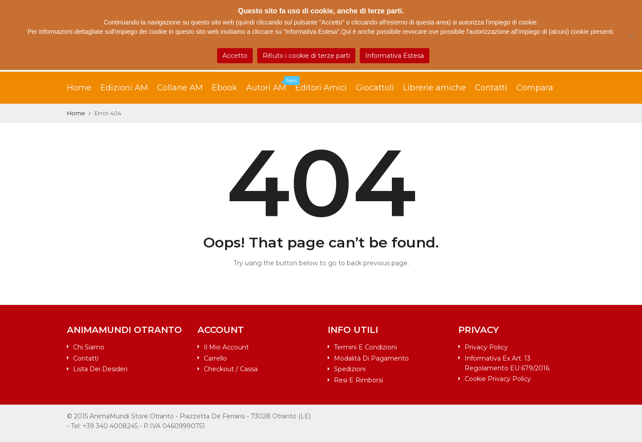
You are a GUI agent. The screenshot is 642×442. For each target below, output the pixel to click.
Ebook (224, 88)
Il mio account (226, 347)
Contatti (491, 88)
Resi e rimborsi (358, 380)
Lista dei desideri (100, 369)
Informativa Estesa (394, 56)
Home (79, 88)
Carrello (215, 358)
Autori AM (270, 85)
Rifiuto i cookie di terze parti (306, 56)
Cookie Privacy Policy (498, 379)
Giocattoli (375, 88)
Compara (534, 88)
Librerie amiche (434, 88)
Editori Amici (321, 88)
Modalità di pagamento (371, 358)
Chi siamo (88, 347)
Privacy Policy (486, 347)
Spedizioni (350, 369)
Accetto (234, 56)
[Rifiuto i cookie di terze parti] (630, 35)
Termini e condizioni (365, 347)
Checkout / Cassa (231, 369)
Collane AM (180, 88)
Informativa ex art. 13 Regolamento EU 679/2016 (507, 363)
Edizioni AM (124, 88)
